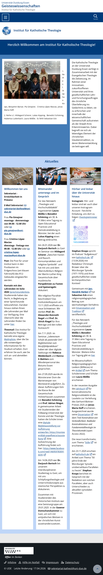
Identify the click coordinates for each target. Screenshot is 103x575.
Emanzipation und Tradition (83, 310)
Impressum (50, 562)
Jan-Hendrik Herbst (82, 290)
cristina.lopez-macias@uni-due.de (14, 254)
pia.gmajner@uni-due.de (13, 232)
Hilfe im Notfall (29, 562)
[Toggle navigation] (5, 17)
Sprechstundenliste (19, 292)
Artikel (79, 370)
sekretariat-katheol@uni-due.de (17, 210)
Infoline (10, 562)
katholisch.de (83, 257)
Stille (87, 442)
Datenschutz (70, 562)
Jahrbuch (80, 388)
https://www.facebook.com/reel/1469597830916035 (51, 451)
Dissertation (84, 414)
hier (12, 324)
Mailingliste (10, 339)
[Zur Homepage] (51, 2)
